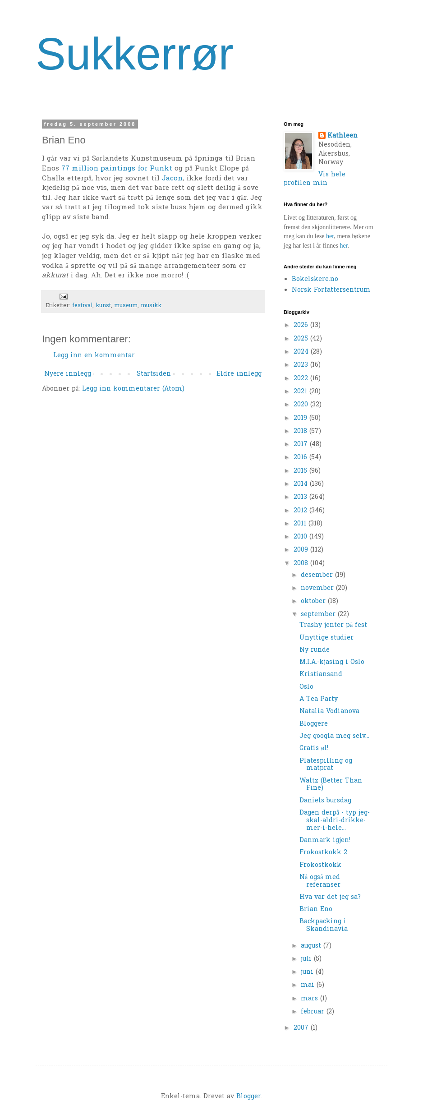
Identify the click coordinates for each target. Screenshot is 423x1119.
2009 (302, 550)
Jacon (172, 179)
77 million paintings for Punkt (116, 169)
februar (313, 1012)
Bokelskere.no (315, 279)
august (312, 946)
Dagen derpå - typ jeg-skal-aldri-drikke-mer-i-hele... (334, 820)
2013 (301, 497)
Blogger (248, 1096)
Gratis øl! (313, 748)
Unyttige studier (326, 638)
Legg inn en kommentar (94, 355)
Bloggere (313, 724)
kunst (103, 306)
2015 (301, 471)
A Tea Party (318, 699)
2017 (302, 444)
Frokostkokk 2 (323, 852)
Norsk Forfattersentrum (331, 290)
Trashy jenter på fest (333, 625)
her (330, 236)
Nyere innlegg (67, 374)
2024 (302, 352)
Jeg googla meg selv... (334, 736)
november (318, 588)
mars (310, 999)
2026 (302, 325)
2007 (302, 1028)
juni (308, 972)
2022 (302, 378)
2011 (301, 524)
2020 (302, 405)
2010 (301, 537)
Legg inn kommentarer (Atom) (133, 389)
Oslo (306, 687)
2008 (302, 563)
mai (309, 985)
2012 (301, 511)
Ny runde (314, 650)
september (319, 614)
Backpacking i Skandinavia (323, 925)
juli (307, 959)
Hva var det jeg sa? (330, 897)
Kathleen (342, 136)
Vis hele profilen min (314, 179)
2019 (301, 418)
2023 (302, 365)
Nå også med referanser (319, 881)
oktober (314, 601)
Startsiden (154, 374)
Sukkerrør (135, 53)
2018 (301, 431)
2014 (302, 484)
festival (82, 306)
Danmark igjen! (324, 840)
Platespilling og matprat (325, 765)
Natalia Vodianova (329, 711)
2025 (302, 339)
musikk (151, 306)
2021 (301, 391)
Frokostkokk (320, 865)
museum (126, 306)
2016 (301, 457)
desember (318, 575)
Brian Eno (315, 909)
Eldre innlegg (239, 374)
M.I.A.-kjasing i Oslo (331, 662)
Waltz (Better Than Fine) (330, 784)
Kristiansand (320, 674)
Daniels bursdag (325, 801)
